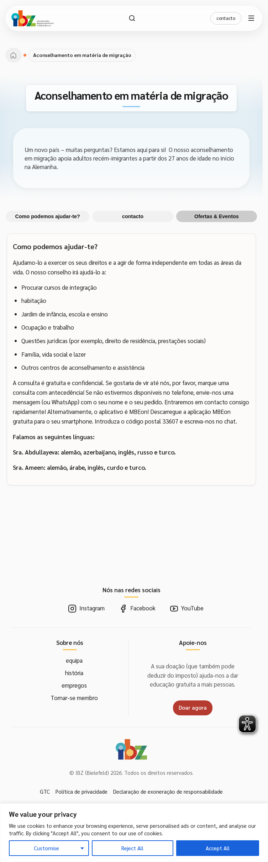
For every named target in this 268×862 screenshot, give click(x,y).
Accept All (218, 848)
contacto (225, 18)
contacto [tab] (132, 216)
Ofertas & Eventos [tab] (216, 216)
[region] (134, 832)
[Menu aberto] (252, 18)
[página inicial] (13, 55)
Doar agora (193, 707)
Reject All (132, 848)
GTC (45, 791)
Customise (46, 848)
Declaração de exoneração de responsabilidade (168, 791)
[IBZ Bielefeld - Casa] (32, 18)
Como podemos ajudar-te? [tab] (47, 216)
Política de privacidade (81, 791)
